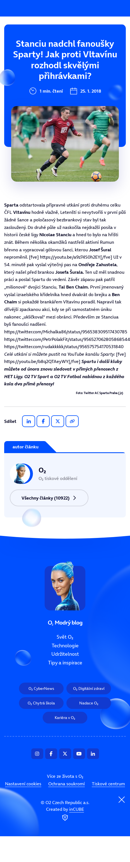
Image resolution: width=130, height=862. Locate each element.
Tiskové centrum (108, 783)
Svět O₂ (28, 52)
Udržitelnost (34, 90)
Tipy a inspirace (38, 109)
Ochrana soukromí (66, 783)
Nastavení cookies (23, 783)
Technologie (34, 71)
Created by (65, 814)
